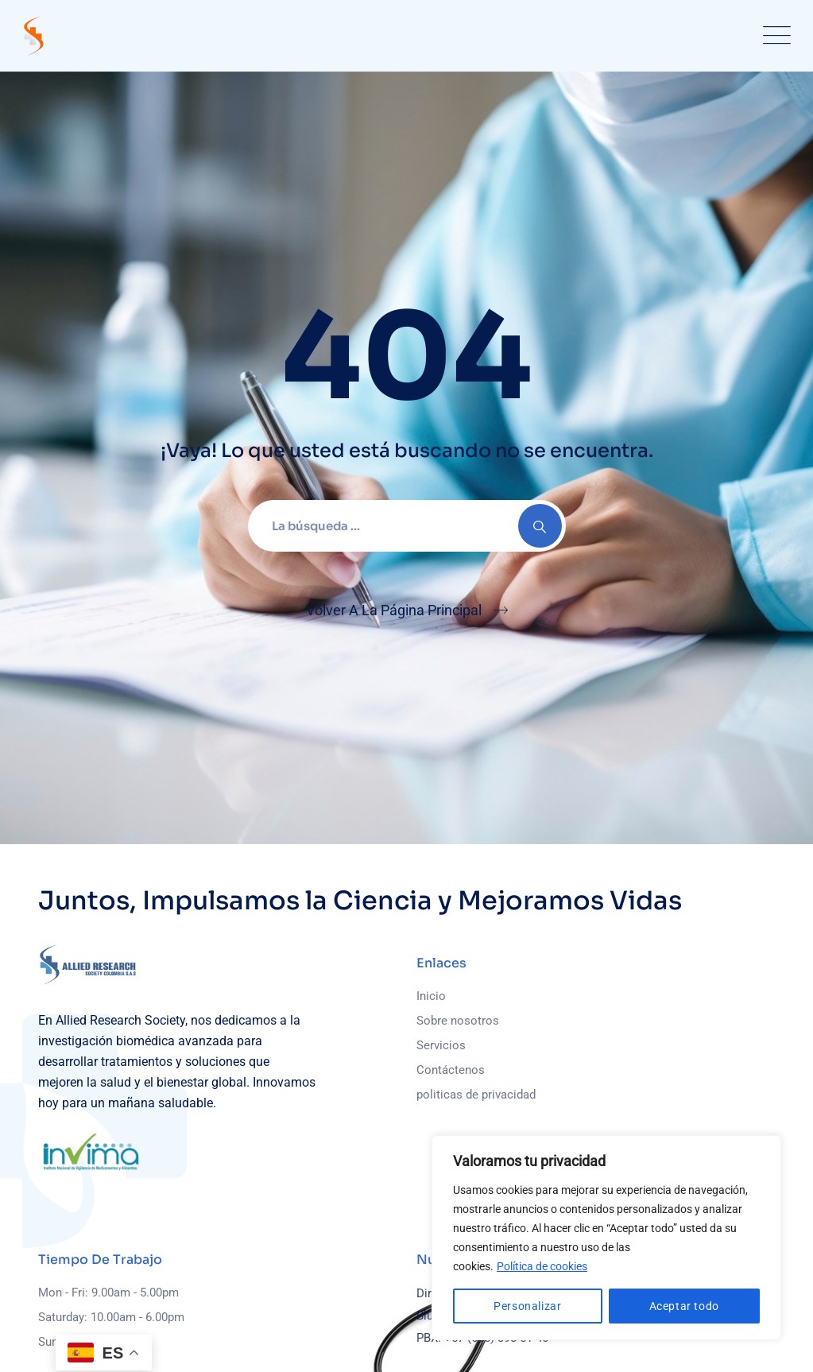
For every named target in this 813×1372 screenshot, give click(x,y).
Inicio (431, 996)
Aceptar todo (684, 1306)
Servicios (441, 1045)
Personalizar (527, 1306)
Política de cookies (542, 1266)
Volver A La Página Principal (394, 610)
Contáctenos (450, 1070)
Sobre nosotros (457, 1020)
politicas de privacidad (476, 1094)
